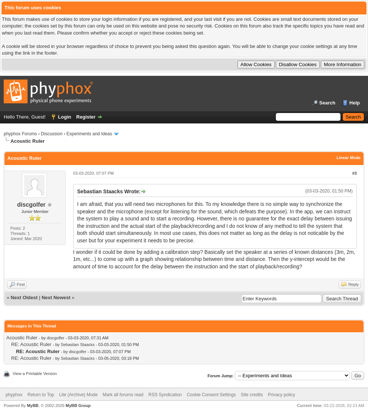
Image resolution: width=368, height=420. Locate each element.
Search (327, 103)
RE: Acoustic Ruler (31, 344)
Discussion (51, 133)
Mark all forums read (123, 394)
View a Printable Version (35, 373)
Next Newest (56, 297)
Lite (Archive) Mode (78, 394)
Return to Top (41, 394)
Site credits (252, 394)
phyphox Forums (20, 133)
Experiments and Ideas (89, 133)
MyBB (32, 405)
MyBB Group (77, 405)
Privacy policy (281, 394)
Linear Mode (348, 157)
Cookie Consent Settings (211, 394)
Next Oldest (24, 297)
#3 (354, 173)
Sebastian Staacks (77, 344)
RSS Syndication (165, 394)
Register (86, 117)
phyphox (14, 394)
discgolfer (31, 204)
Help (354, 103)
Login (64, 117)
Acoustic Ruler (22, 337)
